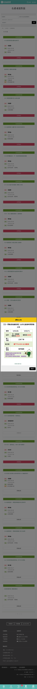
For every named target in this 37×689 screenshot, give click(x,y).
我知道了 (32, 368)
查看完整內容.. (18, 363)
